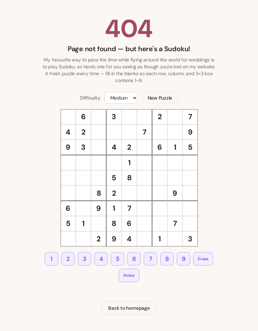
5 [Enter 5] (118, 259)
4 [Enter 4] (101, 259)
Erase (203, 259)
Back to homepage (128, 308)
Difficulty (90, 98)
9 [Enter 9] (184, 259)
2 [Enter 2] (68, 259)
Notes (129, 275)
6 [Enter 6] (134, 259)
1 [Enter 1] (52, 259)
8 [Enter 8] (167, 259)
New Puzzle (160, 98)
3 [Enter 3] (85, 259)
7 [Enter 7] (150, 259)
